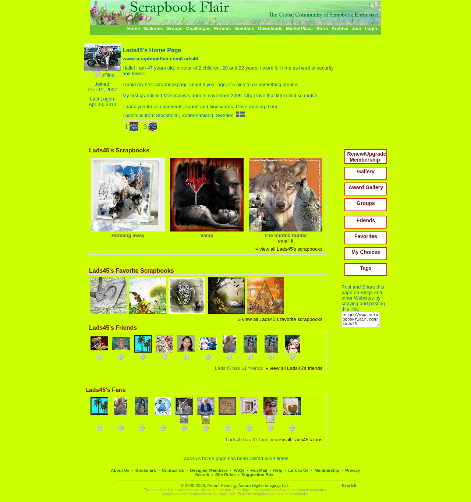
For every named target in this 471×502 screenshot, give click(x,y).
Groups (174, 28)
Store (322, 28)
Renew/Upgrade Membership (366, 157)
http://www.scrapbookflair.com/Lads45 (361, 321)
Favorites (365, 236)
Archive (340, 28)
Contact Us (173, 470)
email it (285, 241)
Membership (327, 470)
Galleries (153, 28)
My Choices (365, 252)
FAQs (239, 470)
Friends (366, 220)
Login (371, 28)
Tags (366, 268)
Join (356, 28)
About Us (120, 470)
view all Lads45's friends (294, 368)
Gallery (365, 171)
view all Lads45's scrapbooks (288, 249)
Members (244, 28)
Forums (222, 28)
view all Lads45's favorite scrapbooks (280, 319)
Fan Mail (259, 470)
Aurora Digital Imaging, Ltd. (263, 485)
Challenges (198, 28)
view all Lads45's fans (297, 439)
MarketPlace (299, 28)
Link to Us (298, 470)
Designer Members (208, 470)
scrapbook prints (266, 494)
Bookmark (145, 470)
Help (278, 470)
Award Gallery (365, 187)
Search (202, 475)
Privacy (352, 470)
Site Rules (225, 475)
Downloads (270, 28)
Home (133, 28)
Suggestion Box (257, 475)
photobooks (298, 494)
